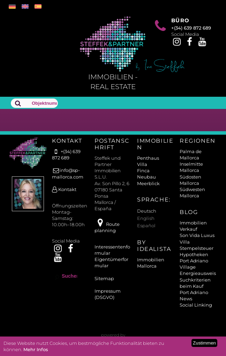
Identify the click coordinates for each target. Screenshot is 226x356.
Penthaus (148, 158)
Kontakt (64, 189)
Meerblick (148, 183)
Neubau (146, 177)
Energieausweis (198, 273)
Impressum (108, 291)
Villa (142, 164)
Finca (143, 170)
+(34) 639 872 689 (191, 28)
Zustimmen (204, 343)
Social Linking (196, 305)
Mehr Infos (35, 349)
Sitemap (104, 278)
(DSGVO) (104, 297)
